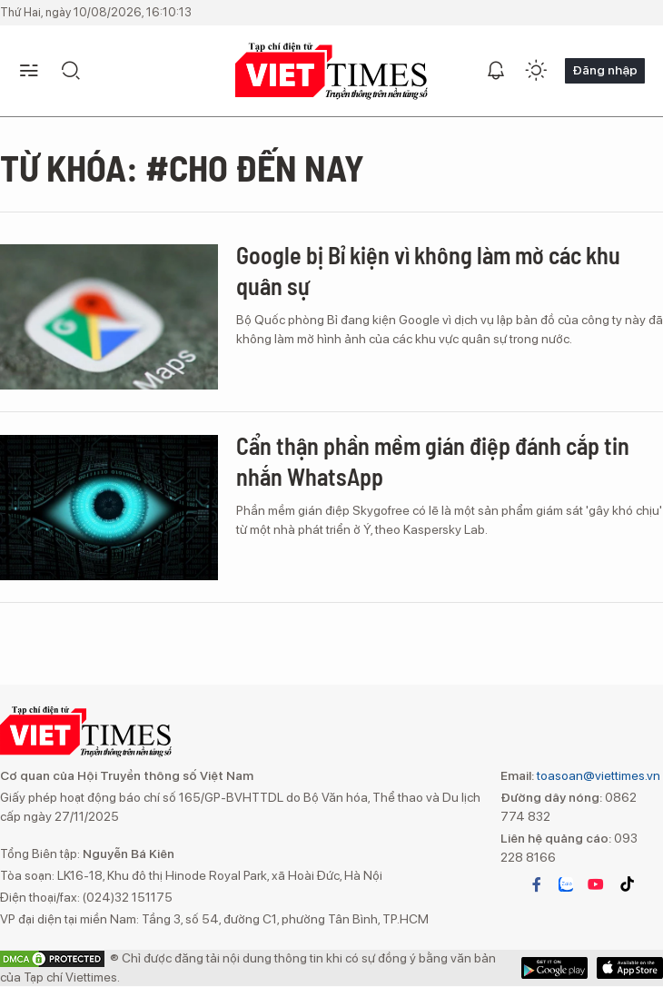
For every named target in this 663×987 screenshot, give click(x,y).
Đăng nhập (605, 70)
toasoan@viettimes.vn (597, 775)
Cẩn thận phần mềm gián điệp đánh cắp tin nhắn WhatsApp (432, 460)
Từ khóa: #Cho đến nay (182, 167)
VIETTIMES (331, 71)
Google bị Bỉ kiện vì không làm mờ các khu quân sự (428, 270)
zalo (566, 884)
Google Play (630, 968)
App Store (554, 968)
